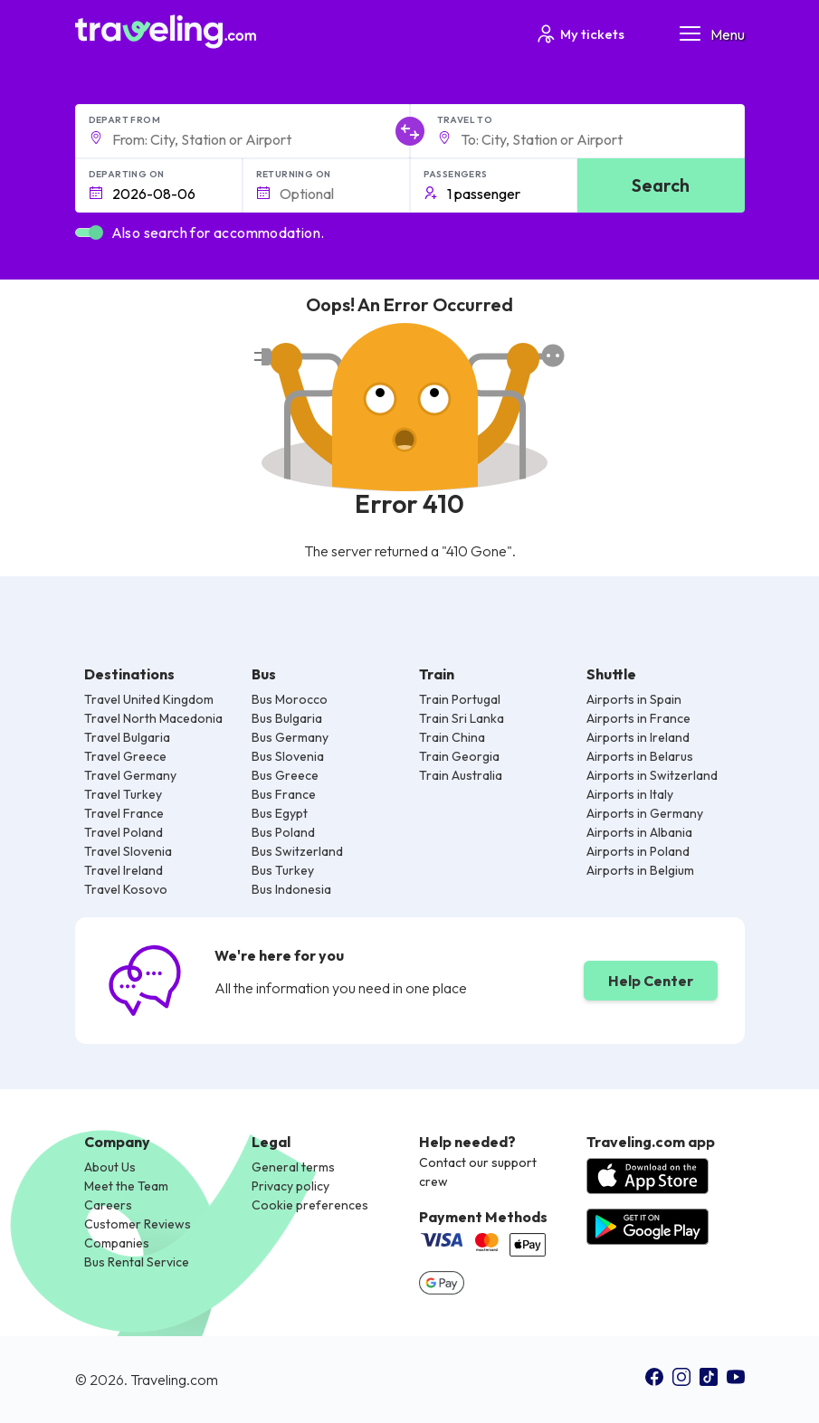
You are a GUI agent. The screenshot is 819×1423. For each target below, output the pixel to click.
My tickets (579, 34)
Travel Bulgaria (127, 737)
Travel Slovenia (128, 851)
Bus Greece (285, 775)
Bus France (284, 794)
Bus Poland (283, 832)
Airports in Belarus (639, 756)
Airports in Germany (644, 813)
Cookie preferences (310, 1205)
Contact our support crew (478, 1172)
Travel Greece (125, 756)
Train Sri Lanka (461, 718)
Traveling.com (174, 1380)
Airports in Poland (638, 851)
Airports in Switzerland (652, 775)
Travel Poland (123, 832)
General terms (293, 1167)
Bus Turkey (283, 870)
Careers (108, 1205)
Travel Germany (130, 775)
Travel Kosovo (125, 889)
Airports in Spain (633, 699)
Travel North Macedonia (153, 718)
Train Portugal (459, 699)
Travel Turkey (123, 794)
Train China (452, 737)
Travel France (124, 813)
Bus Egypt (280, 813)
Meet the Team (126, 1186)
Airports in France (638, 718)
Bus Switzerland (297, 851)
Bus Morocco (290, 699)
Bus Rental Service (136, 1262)
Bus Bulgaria (287, 718)
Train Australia (460, 775)
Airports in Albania (639, 832)
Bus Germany (290, 737)
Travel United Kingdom (149, 699)
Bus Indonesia (291, 889)
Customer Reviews (137, 1224)
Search (661, 185)
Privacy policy (290, 1186)
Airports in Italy (629, 794)
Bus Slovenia (288, 756)
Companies (116, 1243)
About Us (110, 1167)
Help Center (650, 981)
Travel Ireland (123, 870)
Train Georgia (459, 756)
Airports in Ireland (638, 737)
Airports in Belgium (640, 870)
